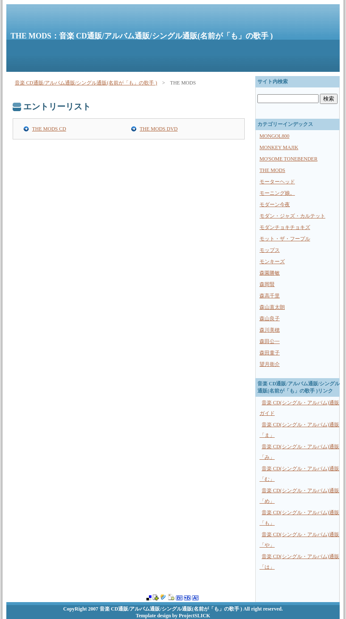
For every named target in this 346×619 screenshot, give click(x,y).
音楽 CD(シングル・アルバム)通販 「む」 (299, 474)
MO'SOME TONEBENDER (288, 159)
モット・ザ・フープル (285, 239)
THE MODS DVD (159, 129)
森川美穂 (270, 330)
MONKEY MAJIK (279, 147)
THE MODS (272, 170)
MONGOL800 (274, 136)
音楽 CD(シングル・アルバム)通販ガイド (299, 408)
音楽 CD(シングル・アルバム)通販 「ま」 (299, 430)
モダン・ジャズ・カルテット (292, 216)
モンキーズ (272, 262)
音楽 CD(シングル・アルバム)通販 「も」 (299, 518)
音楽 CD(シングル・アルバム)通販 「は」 (299, 562)
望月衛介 (270, 364)
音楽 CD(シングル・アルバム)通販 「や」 (299, 540)
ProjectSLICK (194, 616)
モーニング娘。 (277, 193)
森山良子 (270, 319)
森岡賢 (267, 284)
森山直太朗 (272, 307)
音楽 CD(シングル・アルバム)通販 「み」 (299, 452)
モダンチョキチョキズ (285, 227)
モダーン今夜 (275, 204)
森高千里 (270, 296)
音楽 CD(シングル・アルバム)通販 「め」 (299, 496)
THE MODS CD (49, 129)
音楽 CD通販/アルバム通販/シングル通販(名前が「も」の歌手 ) (86, 83)
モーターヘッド (277, 182)
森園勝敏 (270, 273)
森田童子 (270, 353)
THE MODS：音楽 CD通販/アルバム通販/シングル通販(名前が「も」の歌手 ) (142, 36)
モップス (270, 250)
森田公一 (270, 341)
